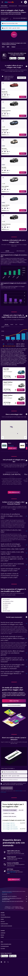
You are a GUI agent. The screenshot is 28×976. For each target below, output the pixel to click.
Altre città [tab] (21, 810)
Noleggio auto (8, 906)
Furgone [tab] (21, 324)
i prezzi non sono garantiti (7, 892)
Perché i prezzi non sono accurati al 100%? (14, 901)
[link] (21, 376)
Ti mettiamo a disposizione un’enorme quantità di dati (14, 899)
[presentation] (21, 58)
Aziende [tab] (7, 250)
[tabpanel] (14, 280)
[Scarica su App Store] (21, 58)
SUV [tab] (16, 324)
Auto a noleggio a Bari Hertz (9, 825)
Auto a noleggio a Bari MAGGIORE (10, 828)
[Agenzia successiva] (25, 437)
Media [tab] (11, 324)
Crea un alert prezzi (11, 871)
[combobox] (6, 19)
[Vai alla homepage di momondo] (9, 2)
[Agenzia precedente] (3, 437)
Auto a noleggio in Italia (16, 906)
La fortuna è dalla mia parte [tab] (9, 816)
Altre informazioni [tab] (21, 250)
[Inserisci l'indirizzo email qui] (15, 780)
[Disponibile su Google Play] (13, 58)
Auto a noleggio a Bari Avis (8, 823)
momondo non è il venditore (14, 896)
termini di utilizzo (18, 790)
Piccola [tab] (6, 324)
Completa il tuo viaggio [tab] (8, 813)
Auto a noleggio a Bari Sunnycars (10, 826)
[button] (2, 2)
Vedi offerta (22, 96)
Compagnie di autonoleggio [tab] (9, 810)
